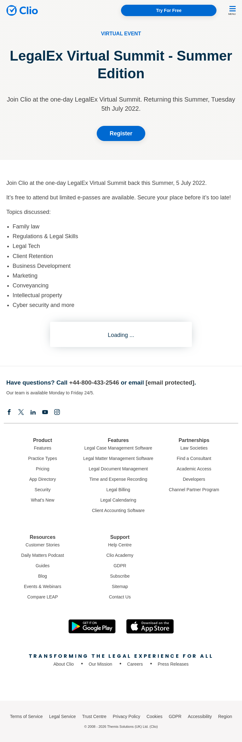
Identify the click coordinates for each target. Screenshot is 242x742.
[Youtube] (45, 412)
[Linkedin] (33, 412)
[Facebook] (9, 412)
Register (121, 133)
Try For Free (169, 10)
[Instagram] (57, 412)
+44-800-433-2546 (94, 382)
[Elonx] (21, 412)
